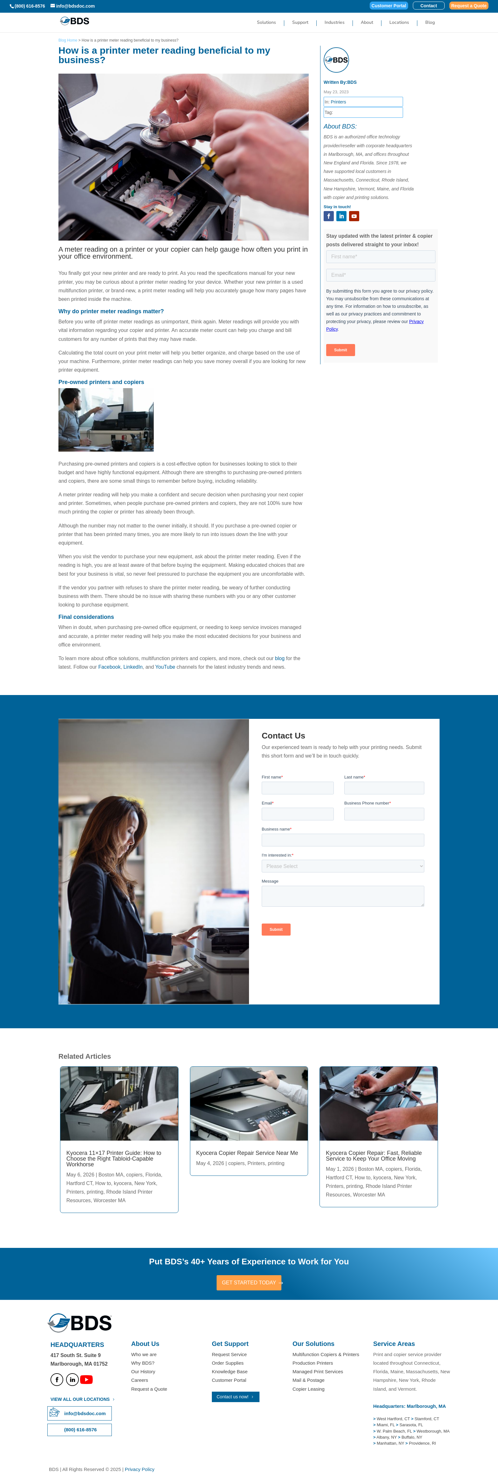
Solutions (266, 23)
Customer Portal (389, 5)
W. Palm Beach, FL (394, 1432)
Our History (143, 1372)
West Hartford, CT (393, 1419)
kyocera (122, 1183)
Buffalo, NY (411, 1438)
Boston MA (110, 1174)
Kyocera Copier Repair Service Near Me (247, 1153)
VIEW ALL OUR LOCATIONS (80, 1400)
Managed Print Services (318, 1372)
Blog (430, 23)
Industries (335, 23)
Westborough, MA (432, 1432)
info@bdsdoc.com (84, 1414)
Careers (139, 1381)
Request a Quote (469, 5)
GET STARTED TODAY (249, 1283)
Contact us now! (232, 1397)
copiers (134, 1174)
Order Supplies (228, 1364)
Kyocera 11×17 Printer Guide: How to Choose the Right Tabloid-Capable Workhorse (113, 1159)
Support (300, 23)
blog (280, 658)
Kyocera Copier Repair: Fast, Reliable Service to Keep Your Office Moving (374, 1156)
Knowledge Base (230, 1372)
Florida (153, 1174)
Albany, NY (387, 1438)
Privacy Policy (139, 1470)
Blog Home (67, 40)
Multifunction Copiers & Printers (326, 1355)
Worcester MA (109, 1200)
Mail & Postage (309, 1381)
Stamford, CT (426, 1419)
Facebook (109, 667)
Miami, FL (386, 1425)
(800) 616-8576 (30, 6)
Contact (429, 5)
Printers (338, 101)
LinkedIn (133, 667)
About (367, 23)
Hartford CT (79, 1183)
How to (103, 1183)
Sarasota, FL (411, 1425)
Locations (399, 23)
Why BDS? (142, 1364)
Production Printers (313, 1364)
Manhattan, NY (391, 1444)
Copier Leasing (309, 1390)
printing (95, 1192)
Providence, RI (422, 1444)
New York (145, 1183)
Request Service (229, 1355)
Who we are (144, 1355)
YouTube (165, 667)
